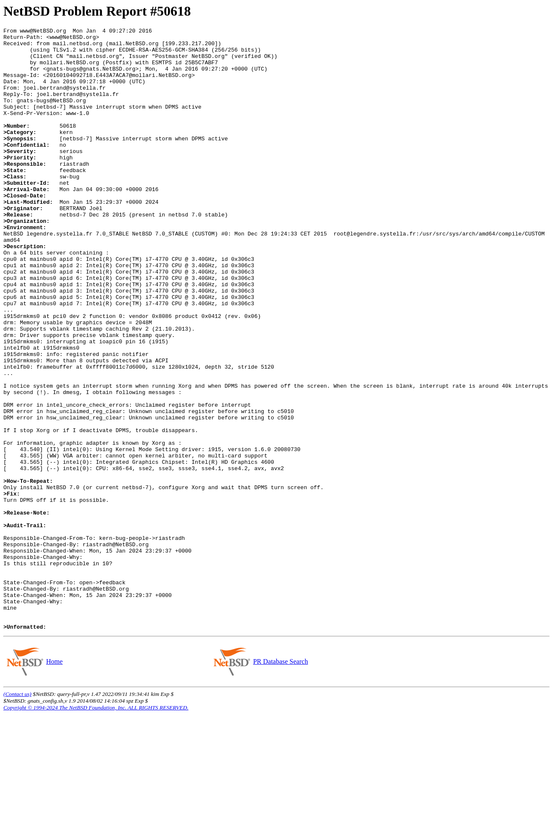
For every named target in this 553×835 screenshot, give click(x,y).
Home (54, 782)
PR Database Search (280, 782)
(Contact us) (17, 814)
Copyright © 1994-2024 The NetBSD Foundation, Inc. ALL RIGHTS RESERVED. (95, 828)
